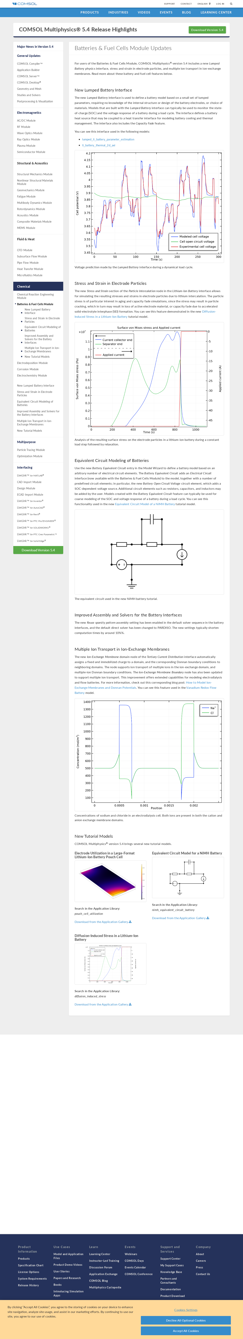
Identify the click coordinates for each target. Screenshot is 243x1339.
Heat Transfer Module (30, 269)
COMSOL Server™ (28, 76)
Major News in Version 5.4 (35, 46)
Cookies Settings (185, 1310)
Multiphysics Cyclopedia (105, 1287)
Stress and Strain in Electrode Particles (42, 319)
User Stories (61, 1271)
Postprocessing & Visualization (35, 101)
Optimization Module (29, 456)
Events (166, 12)
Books (58, 1284)
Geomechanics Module (30, 190)
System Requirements (32, 1278)
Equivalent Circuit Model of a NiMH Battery (145, 504)
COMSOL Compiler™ (30, 63)
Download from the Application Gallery (103, 921)
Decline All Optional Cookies (186, 1320)
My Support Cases (172, 1265)
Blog (186, 12)
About (200, 1254)
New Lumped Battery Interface (37, 311)
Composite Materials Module (34, 221)
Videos (144, 12)
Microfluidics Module (29, 275)
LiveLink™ (30, 475)
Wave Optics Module (29, 133)
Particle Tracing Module (31, 450)
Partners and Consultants (168, 1280)
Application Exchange (103, 1274)
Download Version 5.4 (207, 30)
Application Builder (28, 70)
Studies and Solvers (28, 95)
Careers (201, 1261)
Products (89, 12)
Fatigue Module (26, 196)
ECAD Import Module (30, 494)
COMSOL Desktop (29, 82)
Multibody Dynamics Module (34, 203)
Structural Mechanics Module (34, 174)
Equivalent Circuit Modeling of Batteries (43, 328)
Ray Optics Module (28, 139)
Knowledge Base (171, 1272)
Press (199, 1267)
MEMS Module (26, 228)
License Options (28, 1272)
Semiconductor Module (31, 152)
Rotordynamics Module (31, 209)
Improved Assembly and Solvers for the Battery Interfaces (39, 339)
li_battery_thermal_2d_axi (98, 145)
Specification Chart (30, 1265)
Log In (220, 3)
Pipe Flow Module (28, 262)
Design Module (26, 488)
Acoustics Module (27, 215)
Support (169, 3)
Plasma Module (26, 145)
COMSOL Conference (139, 1274)
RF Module (23, 127)
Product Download (172, 1296)
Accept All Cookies (186, 1331)
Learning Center (216, 12)
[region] (121, 1319)
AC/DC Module (26, 120)
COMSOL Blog (98, 1280)
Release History (28, 1285)
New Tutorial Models (37, 356)
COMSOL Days (134, 1261)
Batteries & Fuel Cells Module (35, 304)
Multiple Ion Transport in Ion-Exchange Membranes (42, 349)
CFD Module (24, 250)
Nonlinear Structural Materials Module (35, 182)
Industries (118, 12)
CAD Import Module (29, 482)
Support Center (170, 1258)
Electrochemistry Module (32, 375)
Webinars (131, 1254)
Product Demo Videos (68, 1265)
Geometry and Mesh (29, 89)
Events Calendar (135, 1267)
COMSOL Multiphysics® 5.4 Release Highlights (78, 29)
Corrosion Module (28, 369)
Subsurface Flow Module (32, 256)
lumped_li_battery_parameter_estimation (108, 139)
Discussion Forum (100, 1267)
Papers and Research (67, 1278)
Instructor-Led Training (104, 1261)
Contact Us (203, 1274)
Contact (186, 3)
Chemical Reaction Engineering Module (35, 296)
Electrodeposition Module (32, 363)
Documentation (170, 1289)
